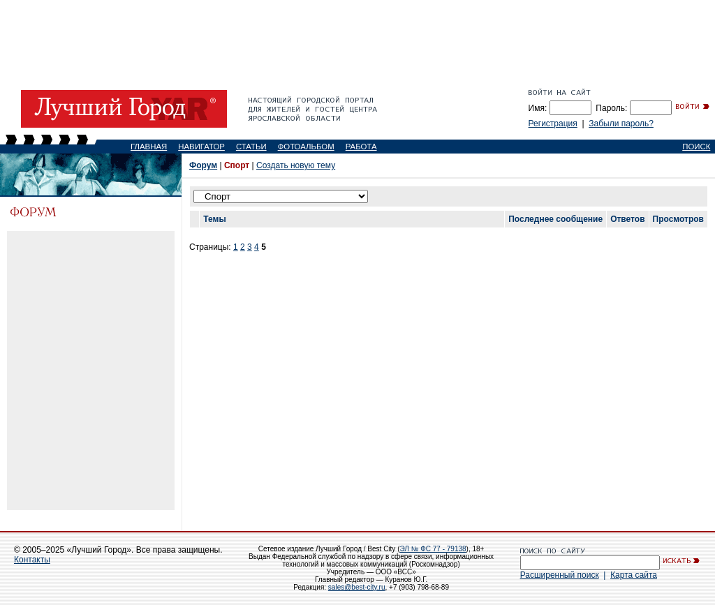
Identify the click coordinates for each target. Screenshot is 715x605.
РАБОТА (361, 146)
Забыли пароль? (621, 123)
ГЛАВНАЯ (149, 146)
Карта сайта (633, 575)
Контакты (32, 560)
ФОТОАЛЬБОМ (306, 146)
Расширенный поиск (559, 575)
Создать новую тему (295, 165)
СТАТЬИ (251, 146)
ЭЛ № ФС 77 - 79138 (432, 549)
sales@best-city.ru (356, 587)
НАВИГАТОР (201, 146)
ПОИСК (696, 146)
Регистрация (553, 123)
